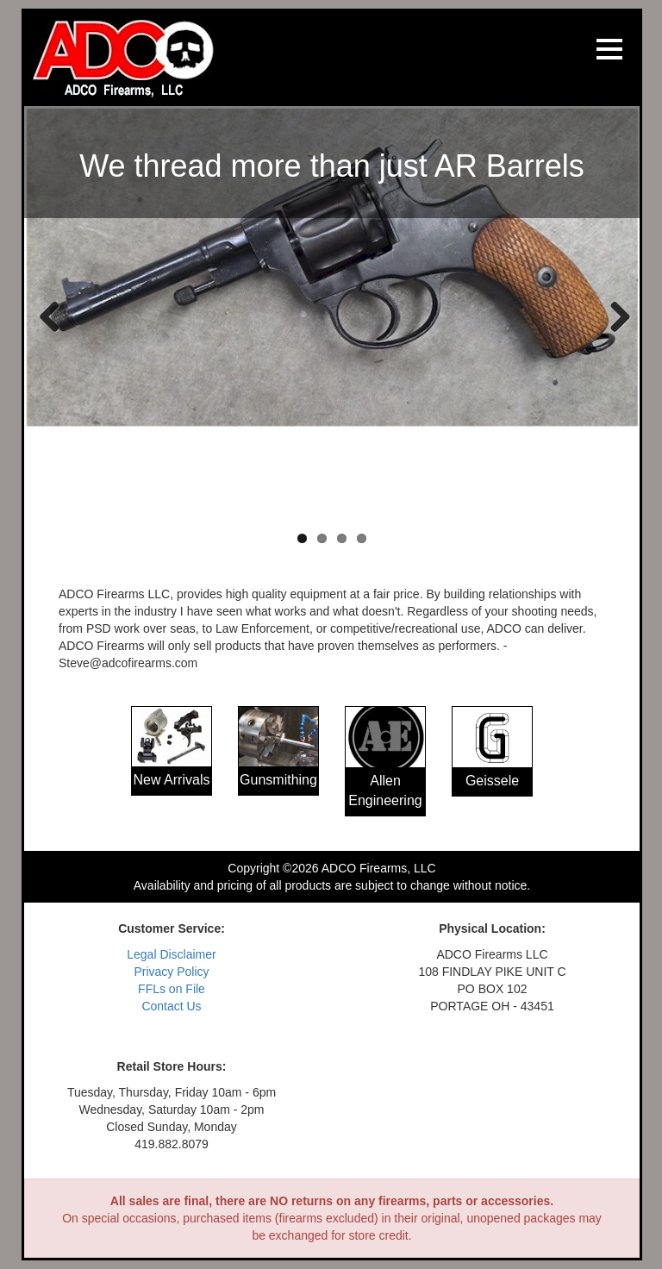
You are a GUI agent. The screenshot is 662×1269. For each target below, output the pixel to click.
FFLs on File (171, 989)
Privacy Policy (171, 971)
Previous (50, 315)
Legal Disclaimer (171, 954)
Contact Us (171, 1006)
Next (613, 315)
